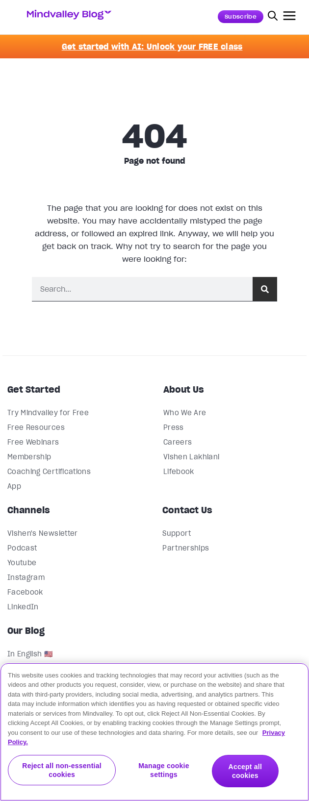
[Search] (265, 289)
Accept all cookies (245, 770)
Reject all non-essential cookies (62, 770)
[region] (154, 732)
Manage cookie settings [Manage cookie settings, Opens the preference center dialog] (163, 770)
